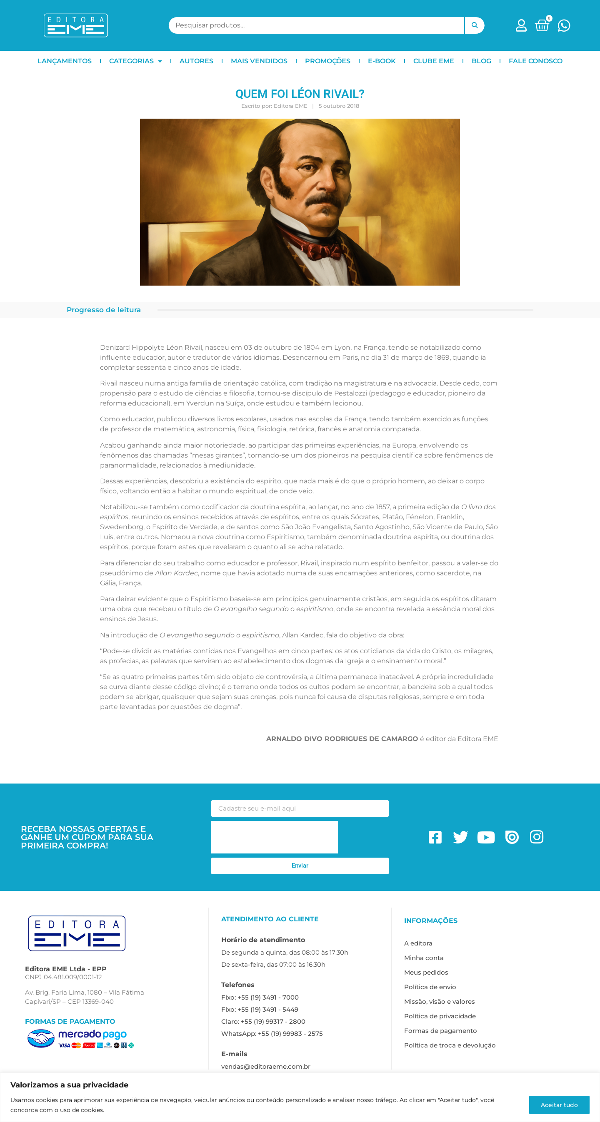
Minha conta (424, 958)
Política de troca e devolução (450, 1045)
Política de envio (430, 987)
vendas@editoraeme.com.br (265, 1066)
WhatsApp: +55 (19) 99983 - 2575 (272, 1033)
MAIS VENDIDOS (259, 61)
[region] (300, 1097)
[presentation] (274, 837)
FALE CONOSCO (535, 61)
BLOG (481, 61)
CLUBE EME (433, 61)
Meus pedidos (426, 972)
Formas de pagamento (440, 1031)
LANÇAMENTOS (65, 61)
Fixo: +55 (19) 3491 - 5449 (259, 1009)
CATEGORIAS (135, 61)
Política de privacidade (440, 1016)
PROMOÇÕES (327, 61)
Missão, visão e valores (439, 1001)
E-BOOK (382, 61)
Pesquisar (475, 25)
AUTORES (196, 61)
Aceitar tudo (559, 1105)
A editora (418, 943)
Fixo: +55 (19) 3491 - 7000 (260, 997)
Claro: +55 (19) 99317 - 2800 (263, 1021)
